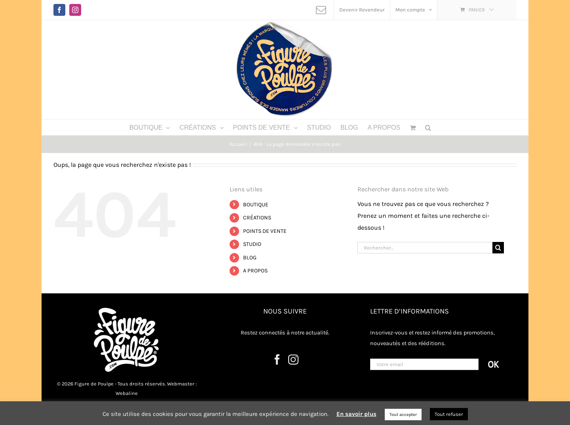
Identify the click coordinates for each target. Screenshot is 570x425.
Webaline (127, 393)
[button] (428, 127)
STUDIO (252, 244)
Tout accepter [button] (403, 414)
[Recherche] (498, 247)
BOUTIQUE (255, 204)
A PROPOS (255, 270)
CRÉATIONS (257, 217)
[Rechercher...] (424, 247)
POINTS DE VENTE (265, 231)
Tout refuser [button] (449, 414)
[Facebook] (277, 359)
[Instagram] (293, 359)
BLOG (249, 257)
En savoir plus (356, 413)
